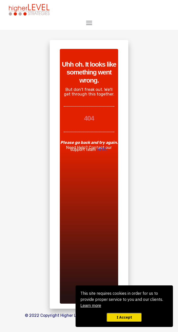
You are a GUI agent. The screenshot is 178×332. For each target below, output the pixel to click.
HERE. (102, 149)
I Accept (124, 317)
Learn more (90, 305)
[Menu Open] (89, 23)
